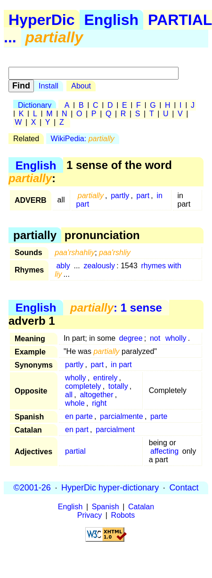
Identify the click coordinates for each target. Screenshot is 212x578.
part (143, 196)
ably (63, 266)
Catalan (141, 507)
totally (118, 386)
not (155, 338)
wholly (175, 338)
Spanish (105, 507)
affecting (164, 451)
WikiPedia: (82, 139)
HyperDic (41, 19)
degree (131, 338)
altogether (96, 395)
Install (48, 86)
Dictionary (34, 105)
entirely (105, 378)
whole (75, 403)
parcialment (115, 429)
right (99, 403)
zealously (99, 266)
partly (120, 196)
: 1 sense (116, 307)
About (81, 86)
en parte (79, 416)
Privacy (89, 515)
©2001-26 (32, 487)
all (69, 395)
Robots (123, 515)
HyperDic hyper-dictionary (110, 487)
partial (75, 451)
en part (77, 429)
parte (158, 416)
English (111, 19)
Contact (183, 487)
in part (121, 365)
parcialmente (121, 416)
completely (83, 386)
